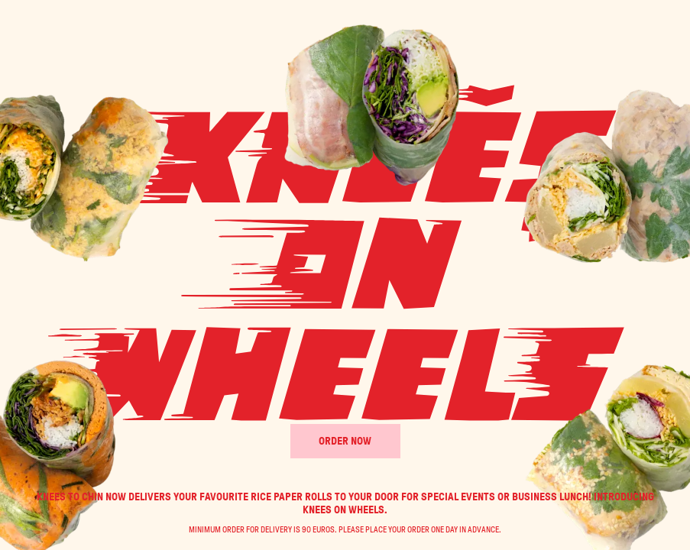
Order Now (345, 441)
